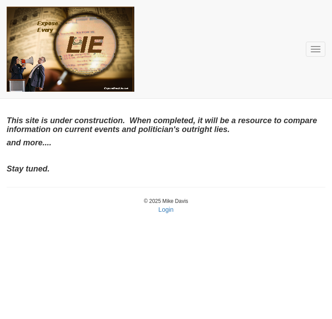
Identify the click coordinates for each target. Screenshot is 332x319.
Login (165, 209)
